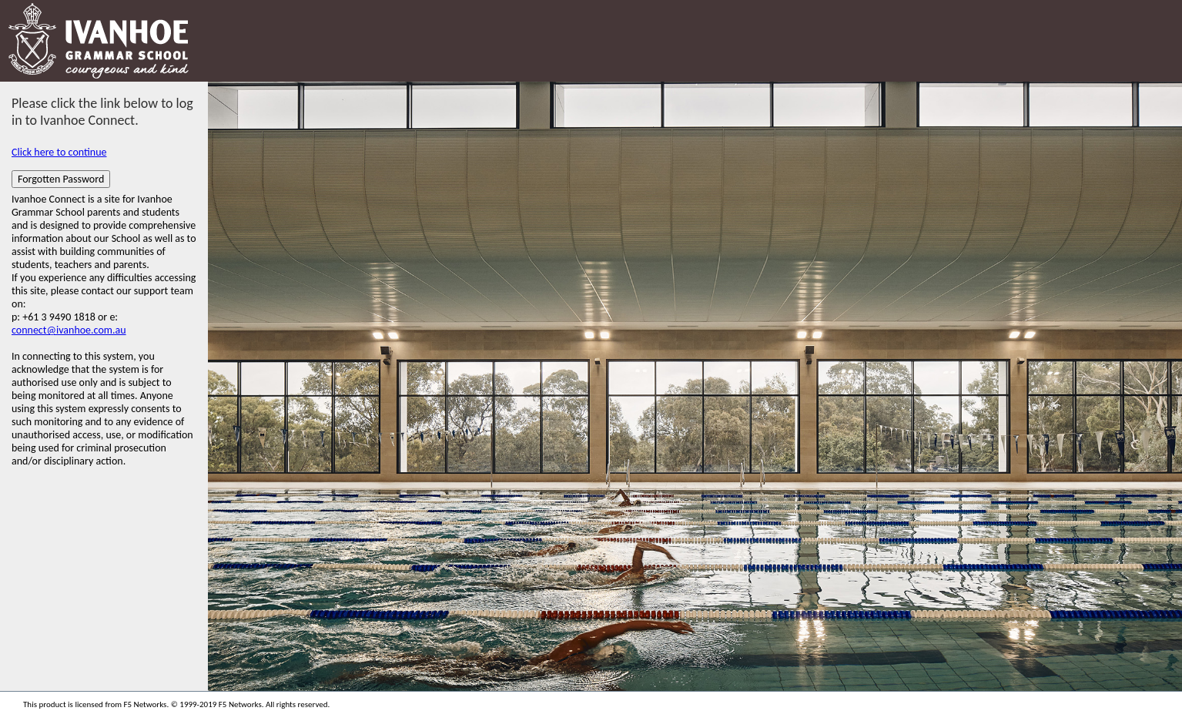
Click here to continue (59, 152)
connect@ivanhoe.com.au (69, 330)
